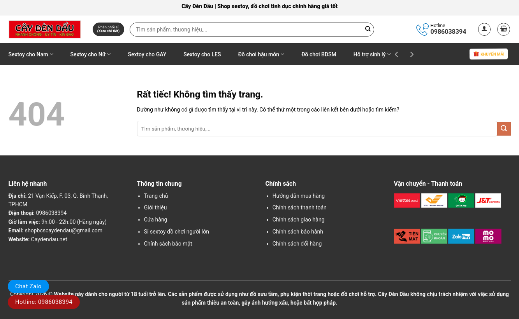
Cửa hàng (155, 219)
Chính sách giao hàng (299, 219)
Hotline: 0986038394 (43, 301)
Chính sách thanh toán (300, 207)
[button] (484, 29)
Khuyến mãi (488, 54)
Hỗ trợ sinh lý (372, 54)
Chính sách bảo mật (168, 244)
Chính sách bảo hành (298, 231)
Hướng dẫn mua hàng (299, 196)
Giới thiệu (155, 207)
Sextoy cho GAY (147, 54)
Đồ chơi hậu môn (261, 54)
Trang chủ (156, 196)
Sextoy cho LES (202, 54)
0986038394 (448, 31)
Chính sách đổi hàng (297, 244)
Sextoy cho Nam (31, 54)
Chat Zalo (28, 286)
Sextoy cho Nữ (90, 54)
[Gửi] (504, 129)
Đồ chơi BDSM (318, 54)
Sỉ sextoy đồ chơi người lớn (176, 231)
